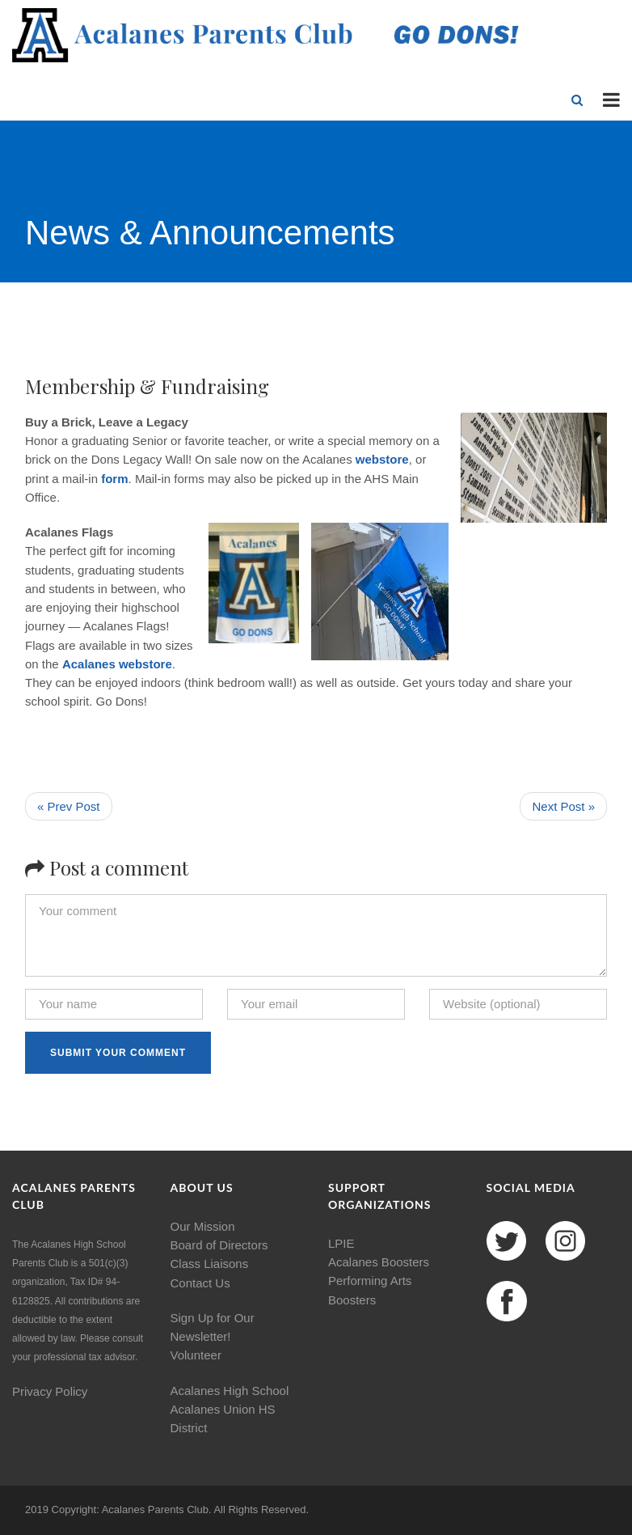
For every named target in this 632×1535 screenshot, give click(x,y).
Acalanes (89, 664)
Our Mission (203, 1226)
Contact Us (200, 1283)
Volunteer (196, 1355)
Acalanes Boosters (378, 1262)
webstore (382, 459)
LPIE (341, 1243)
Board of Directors (219, 1245)
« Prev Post (68, 806)
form (114, 479)
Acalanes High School (230, 1390)
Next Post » (563, 806)
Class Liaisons (210, 1263)
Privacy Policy (49, 1391)
